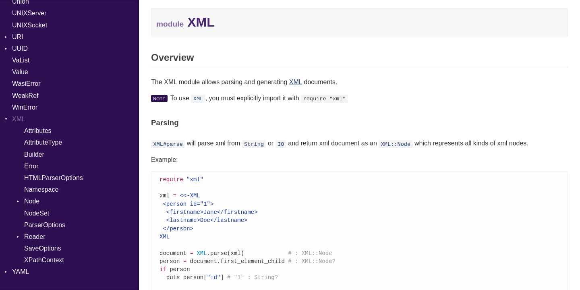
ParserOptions (44, 225)
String (254, 144)
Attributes (38, 130)
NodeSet (36, 213)
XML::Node (395, 144)
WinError (24, 107)
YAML (20, 271)
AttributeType (43, 142)
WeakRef (25, 95)
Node (31, 201)
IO (281, 144)
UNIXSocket (29, 25)
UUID (20, 48)
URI (17, 36)
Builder (34, 154)
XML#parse (167, 144)
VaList (20, 60)
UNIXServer (29, 13)
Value (20, 71)
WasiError (26, 83)
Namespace (41, 189)
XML (18, 119)
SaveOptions (42, 248)
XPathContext (44, 260)
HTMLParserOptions (53, 177)
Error (31, 166)
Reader (34, 236)
